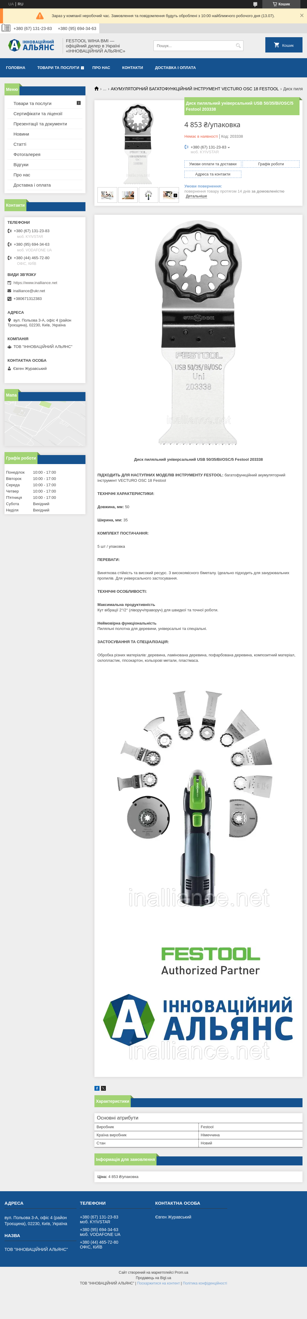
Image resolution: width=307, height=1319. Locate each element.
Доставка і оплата (175, 67)
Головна (15, 67)
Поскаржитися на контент (158, 1283)
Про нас (101, 67)
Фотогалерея (26, 154)
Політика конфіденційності (205, 1283)
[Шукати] (238, 45)
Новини (21, 133)
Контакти (132, 67)
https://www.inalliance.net (35, 282)
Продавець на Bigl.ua (153, 1278)
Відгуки (20, 164)
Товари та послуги (58, 67)
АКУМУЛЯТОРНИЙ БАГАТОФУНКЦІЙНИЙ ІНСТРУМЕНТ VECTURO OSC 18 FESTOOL (195, 88)
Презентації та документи (40, 123)
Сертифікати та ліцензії (37, 113)
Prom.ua (181, 1272)
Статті (19, 144)
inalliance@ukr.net (29, 291)
